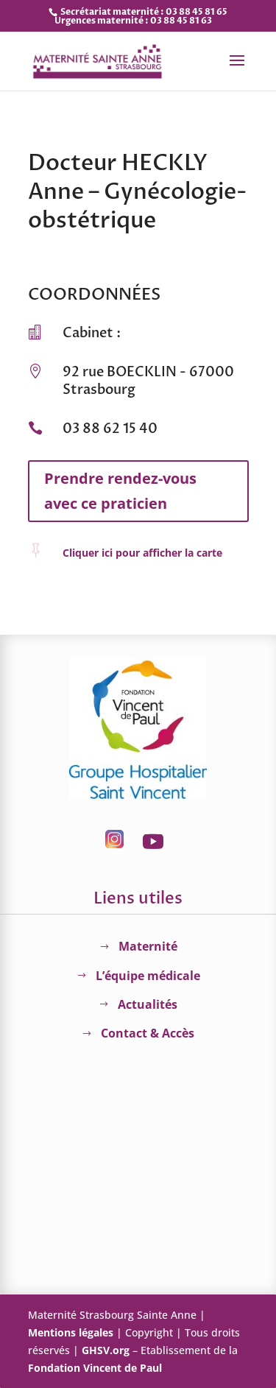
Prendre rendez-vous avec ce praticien (120, 490)
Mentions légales (70, 1332)
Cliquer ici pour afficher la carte (142, 553)
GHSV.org (106, 1350)
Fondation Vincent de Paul (95, 1368)
